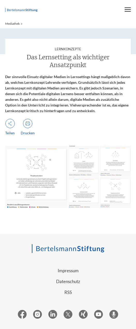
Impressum (68, 270)
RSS (68, 292)
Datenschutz (68, 281)
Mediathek (12, 24)
